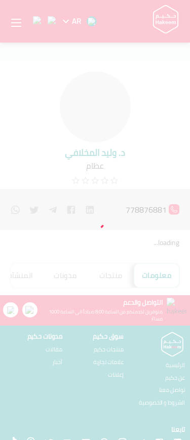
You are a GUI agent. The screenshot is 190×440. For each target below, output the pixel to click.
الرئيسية (175, 322)
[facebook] (71, 208)
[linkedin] (90, 208)
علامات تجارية (39, 321)
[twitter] (34, 208)
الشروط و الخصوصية (162, 359)
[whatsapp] (15, 208)
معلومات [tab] (156, 263)
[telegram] (53, 208)
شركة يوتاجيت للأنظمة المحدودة (60, 425)
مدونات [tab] (65, 263)
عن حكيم (175, 335)
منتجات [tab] (110, 263)
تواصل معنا (172, 347)
